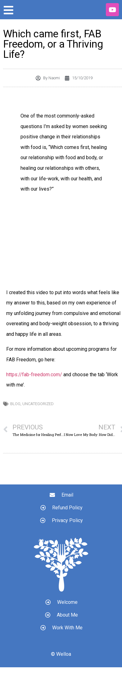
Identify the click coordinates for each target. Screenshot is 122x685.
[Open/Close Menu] (8, 10)
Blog (15, 403)
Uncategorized (38, 403)
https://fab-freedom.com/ (34, 374)
